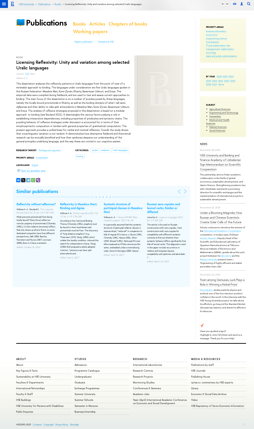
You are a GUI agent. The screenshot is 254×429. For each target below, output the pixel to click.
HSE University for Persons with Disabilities (40, 406)
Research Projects (143, 376)
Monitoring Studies (144, 382)
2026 (219, 76)
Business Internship (85, 411)
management (213, 49)
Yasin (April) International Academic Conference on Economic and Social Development (160, 401)
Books (79, 24)
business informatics (216, 31)
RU (223, 4)
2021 (220, 80)
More (221, 84)
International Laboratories (147, 364)
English (35, 165)
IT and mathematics (216, 45)
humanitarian (212, 41)
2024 (231, 76)
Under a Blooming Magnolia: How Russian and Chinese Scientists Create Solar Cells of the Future (221, 217)
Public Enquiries (24, 411)
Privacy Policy (61, 424)
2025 (225, 76)
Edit (244, 424)
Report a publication (84, 41)
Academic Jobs (141, 394)
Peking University (208, 259)
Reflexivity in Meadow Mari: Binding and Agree (78, 206)
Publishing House (200, 376)
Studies (80, 359)
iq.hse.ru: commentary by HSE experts (212, 382)
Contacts (37, 424)
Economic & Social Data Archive (208, 394)
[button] (92, 197)
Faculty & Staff (24, 394)
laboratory (226, 255)
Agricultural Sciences (219, 109)
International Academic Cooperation (222, 230)
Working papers (90, 31)
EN (227, 4)
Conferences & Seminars (147, 388)
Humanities (215, 116)
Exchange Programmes (87, 388)
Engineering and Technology (223, 112)
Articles (97, 24)
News (203, 144)
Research (140, 359)
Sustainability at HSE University (33, 376)
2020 (226, 80)
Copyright (48, 424)
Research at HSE (106, 41)
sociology (211, 52)
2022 (214, 80)
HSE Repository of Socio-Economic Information (217, 406)
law (228, 45)
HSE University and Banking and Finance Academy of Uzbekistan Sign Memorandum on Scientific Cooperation (220, 162)
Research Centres (143, 370)
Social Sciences (217, 130)
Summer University (85, 394)
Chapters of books (128, 24)
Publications (46, 22)
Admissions (81, 364)
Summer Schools (84, 400)
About (21, 359)
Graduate (80, 382)
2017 (214, 84)
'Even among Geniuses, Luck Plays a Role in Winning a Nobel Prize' (222, 282)
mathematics (227, 49)
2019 (232, 80)
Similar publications (37, 191)
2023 (208, 80)
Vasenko (212, 238)
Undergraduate (83, 376)
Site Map (74, 424)
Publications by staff (202, 364)
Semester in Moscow (86, 406)
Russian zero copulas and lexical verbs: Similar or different (163, 208)
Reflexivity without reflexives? (36, 204)
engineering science (216, 38)
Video (194, 400)
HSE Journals (198, 370)
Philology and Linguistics (50, 150)
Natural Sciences (217, 126)
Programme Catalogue (87, 370)
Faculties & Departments (30, 382)
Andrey (204, 238)
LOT (27, 74)
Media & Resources (205, 359)
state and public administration (221, 56)
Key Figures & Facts (27, 370)
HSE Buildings (23, 400)
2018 (208, 84)
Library (194, 388)
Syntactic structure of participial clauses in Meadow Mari (123, 208)
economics (211, 34)
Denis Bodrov (206, 289)
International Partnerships (30, 388)
